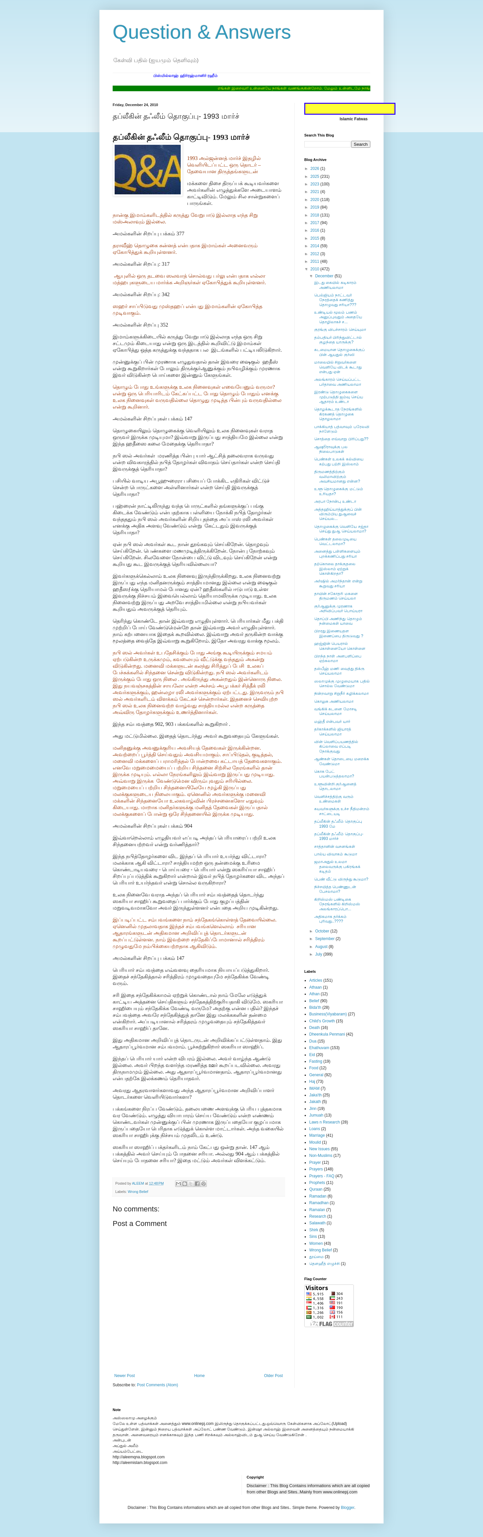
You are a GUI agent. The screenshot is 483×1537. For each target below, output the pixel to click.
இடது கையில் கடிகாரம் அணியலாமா (335, 285)
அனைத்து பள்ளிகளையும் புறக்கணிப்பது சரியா (337, 553)
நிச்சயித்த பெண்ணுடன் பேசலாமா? (335, 889)
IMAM (314, 1088)
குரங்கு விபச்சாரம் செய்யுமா (340, 329)
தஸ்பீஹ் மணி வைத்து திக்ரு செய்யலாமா (339, 671)
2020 (315, 199)
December (325, 276)
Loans (314, 1128)
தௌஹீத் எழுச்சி (324, 1263)
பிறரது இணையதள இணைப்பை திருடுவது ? (338, 633)
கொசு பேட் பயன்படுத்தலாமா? (334, 773)
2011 (315, 261)
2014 (315, 246)
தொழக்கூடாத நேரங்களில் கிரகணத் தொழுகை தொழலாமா (338, 414)
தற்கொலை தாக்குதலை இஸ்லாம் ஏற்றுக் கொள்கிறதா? (334, 569)
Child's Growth (322, 1021)
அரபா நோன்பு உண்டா (335, 501)
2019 (315, 207)
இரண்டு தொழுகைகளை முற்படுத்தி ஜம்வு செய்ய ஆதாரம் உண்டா (338, 397)
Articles (315, 980)
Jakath (315, 1101)
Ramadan (317, 1196)
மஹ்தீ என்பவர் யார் (332, 721)
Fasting (315, 1061)
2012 (315, 254)
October (322, 931)
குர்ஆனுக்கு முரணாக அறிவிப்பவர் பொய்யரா (338, 608)
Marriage (317, 1135)
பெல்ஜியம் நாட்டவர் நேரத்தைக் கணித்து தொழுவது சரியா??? (335, 300)
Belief (314, 1001)
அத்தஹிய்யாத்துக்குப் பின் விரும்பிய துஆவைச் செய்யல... (338, 514)
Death (314, 1027)
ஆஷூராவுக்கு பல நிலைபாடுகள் (331, 449)
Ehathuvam (319, 1047)
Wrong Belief (138, 1192)
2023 (315, 184)
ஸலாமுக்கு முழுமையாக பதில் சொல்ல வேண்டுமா (342, 683)
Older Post (273, 1375)
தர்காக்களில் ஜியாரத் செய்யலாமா (332, 731)
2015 (315, 238)
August (322, 946)
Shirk (313, 1230)
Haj (312, 1081)
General (316, 1075)
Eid (312, 1054)
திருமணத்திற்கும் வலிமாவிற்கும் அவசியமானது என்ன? (337, 476)
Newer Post (124, 1375)
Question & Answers (202, 32)
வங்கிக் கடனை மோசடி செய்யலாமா (335, 711)
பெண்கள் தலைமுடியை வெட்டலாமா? (335, 541)
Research (317, 1216)
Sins (313, 1236)
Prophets (317, 1182)
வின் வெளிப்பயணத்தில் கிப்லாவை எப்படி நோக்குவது (336, 746)
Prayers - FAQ (321, 1176)
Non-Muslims (320, 1155)
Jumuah (316, 1115)
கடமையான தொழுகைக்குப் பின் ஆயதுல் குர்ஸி (339, 352)
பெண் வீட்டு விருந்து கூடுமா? (341, 879)
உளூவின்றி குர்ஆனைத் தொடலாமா (335, 786)
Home (199, 1375)
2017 (315, 222)
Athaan (315, 987)
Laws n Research (324, 1122)
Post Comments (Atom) (157, 1385)
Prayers (316, 1169)
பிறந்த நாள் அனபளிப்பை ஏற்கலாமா (337, 658)
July (319, 954)
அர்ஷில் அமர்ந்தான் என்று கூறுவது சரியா (338, 583)
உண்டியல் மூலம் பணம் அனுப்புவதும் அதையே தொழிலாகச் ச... (338, 317)
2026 (315, 168)
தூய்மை (316, 1256)
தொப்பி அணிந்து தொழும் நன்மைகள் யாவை (338, 621)
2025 (315, 176)
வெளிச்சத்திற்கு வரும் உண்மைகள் (333, 799)
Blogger (347, 1507)
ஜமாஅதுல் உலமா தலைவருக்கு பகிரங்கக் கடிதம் (337, 866)
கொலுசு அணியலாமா (333, 701)
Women (316, 1243)
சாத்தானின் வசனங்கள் (334, 846)
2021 (315, 191)
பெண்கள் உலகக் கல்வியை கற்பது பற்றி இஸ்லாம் (338, 461)
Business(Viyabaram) (328, 1014)
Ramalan (317, 1209)
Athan (314, 994)
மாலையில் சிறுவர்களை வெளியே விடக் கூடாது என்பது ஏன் (338, 367)
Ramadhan (319, 1203)
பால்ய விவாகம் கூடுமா (335, 854)
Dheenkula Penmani (327, 1034)
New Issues (319, 1149)
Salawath (317, 1223)
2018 (315, 215)
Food (313, 1068)
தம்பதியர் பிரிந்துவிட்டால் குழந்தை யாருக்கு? (338, 339)
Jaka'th (315, 1095)
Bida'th (315, 1007)
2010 (315, 269)
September (325, 938)
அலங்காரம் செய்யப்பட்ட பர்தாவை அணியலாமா (337, 381)
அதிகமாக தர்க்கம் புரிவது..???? (330, 919)
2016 (315, 230)
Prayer (315, 1162)
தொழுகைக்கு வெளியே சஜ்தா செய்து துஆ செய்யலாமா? (341, 528)
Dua (312, 1041)
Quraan (315, 1189)
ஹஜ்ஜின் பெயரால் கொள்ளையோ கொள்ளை (339, 645)
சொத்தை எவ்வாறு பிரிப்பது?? (341, 439)
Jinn (312, 1108)
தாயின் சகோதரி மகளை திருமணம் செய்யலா (336, 596)
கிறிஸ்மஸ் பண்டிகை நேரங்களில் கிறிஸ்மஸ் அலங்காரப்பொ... (337, 904)
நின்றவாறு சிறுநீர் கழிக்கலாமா (341, 693)
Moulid (315, 1142)
